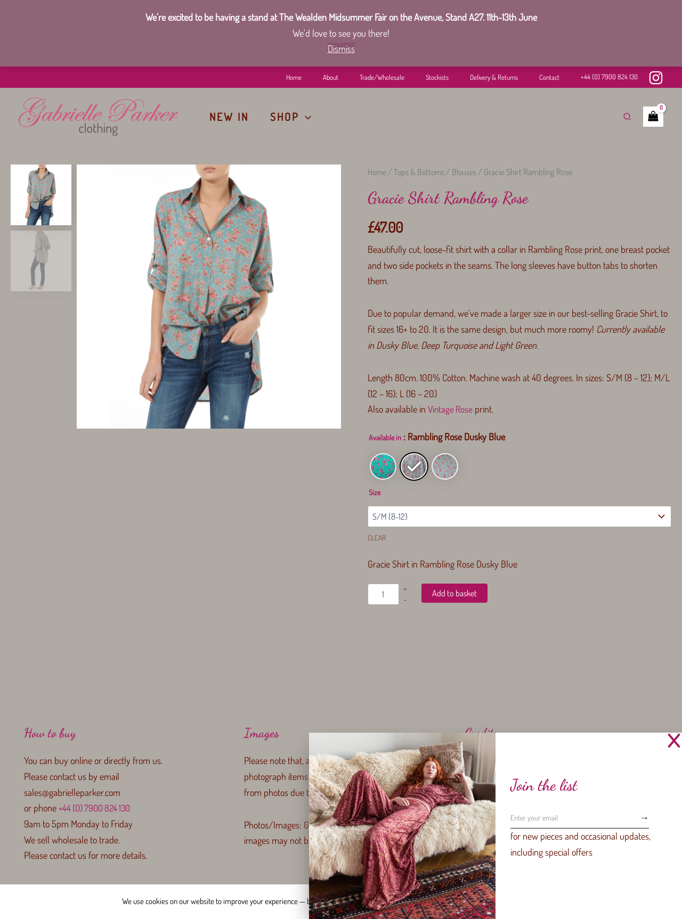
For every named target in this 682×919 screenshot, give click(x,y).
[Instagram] (655, 77)
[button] (305, 116)
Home (378, 171)
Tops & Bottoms (421, 171)
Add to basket (454, 593)
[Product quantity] (383, 594)
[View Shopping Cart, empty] (653, 116)
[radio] (383, 466)
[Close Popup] (674, 741)
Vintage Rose (451, 409)
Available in (385, 437)
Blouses (468, 171)
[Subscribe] (644, 817)
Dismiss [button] (341, 48)
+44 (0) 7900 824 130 (609, 76)
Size (374, 492)
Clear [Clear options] (377, 537)
